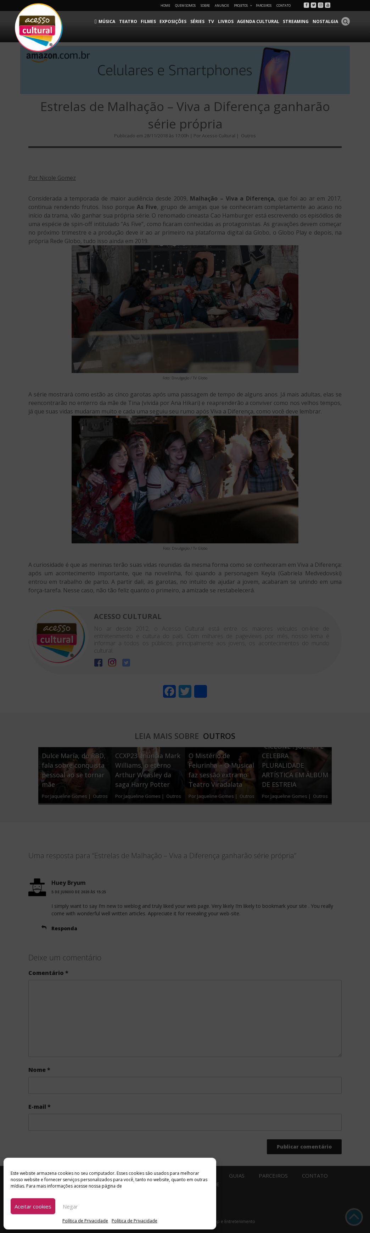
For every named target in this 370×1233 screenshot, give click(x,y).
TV (213, 21)
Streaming (296, 21)
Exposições (175, 21)
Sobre (205, 5)
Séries (199, 21)
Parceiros (263, 5)
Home (165, 5)
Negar (70, 1206)
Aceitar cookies (33, 1206)
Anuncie (222, 5)
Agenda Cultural (259, 21)
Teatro (131, 21)
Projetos (243, 5)
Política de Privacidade (85, 1221)
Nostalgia (325, 21)
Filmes (150, 21)
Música (110, 21)
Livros (227, 21)
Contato (283, 5)
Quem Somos (185, 5)
